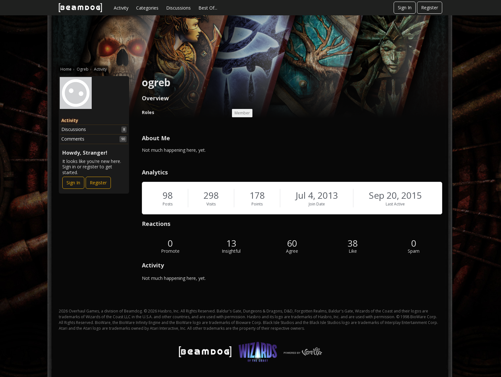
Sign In (405, 7)
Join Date (317, 204)
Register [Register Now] (98, 183)
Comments (94, 139)
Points (257, 204)
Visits (211, 204)
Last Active (395, 204)
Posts (168, 204)
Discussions (178, 8)
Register (429, 7)
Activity (121, 8)
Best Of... (207, 8)
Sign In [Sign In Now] (73, 183)
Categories (147, 8)
